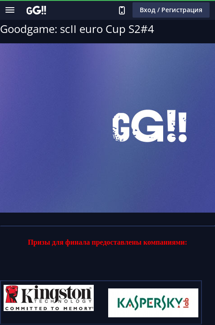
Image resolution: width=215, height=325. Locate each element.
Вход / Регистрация (171, 9)
